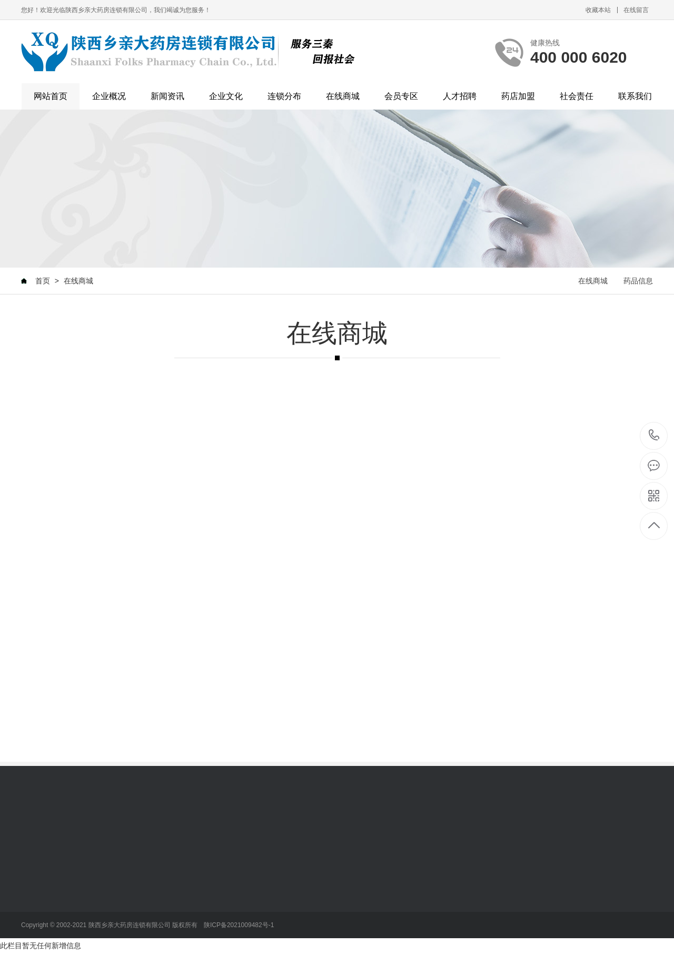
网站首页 (50, 96)
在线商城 (343, 96)
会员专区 (401, 96)
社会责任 (576, 96)
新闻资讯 (167, 96)
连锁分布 (284, 96)
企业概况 (109, 96)
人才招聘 (460, 96)
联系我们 (635, 96)
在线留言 (636, 10)
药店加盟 (518, 96)
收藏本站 (598, 10)
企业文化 (226, 96)
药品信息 (638, 281)
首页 (42, 281)
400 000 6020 (654, 436)
